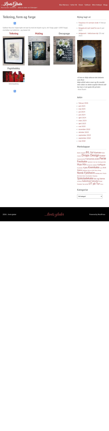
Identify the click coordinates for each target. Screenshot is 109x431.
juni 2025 (82, 106)
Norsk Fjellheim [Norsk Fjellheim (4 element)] (86, 173)
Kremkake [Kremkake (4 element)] (93, 167)
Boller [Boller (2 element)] (103, 153)
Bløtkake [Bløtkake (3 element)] (97, 152)
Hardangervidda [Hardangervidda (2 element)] (102, 162)
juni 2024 (82, 115)
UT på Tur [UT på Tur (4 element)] (94, 183)
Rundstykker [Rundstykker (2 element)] (89, 176)
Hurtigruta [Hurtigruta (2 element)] (89, 165)
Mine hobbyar (97, 5)
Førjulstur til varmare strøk (88, 23)
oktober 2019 (84, 132)
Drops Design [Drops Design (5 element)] (90, 155)
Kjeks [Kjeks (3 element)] (85, 167)
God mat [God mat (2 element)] (95, 162)
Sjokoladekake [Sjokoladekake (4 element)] (85, 178)
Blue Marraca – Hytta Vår (68, 5)
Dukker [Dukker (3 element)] (102, 155)
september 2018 (85, 138)
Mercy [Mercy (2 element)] (96, 170)
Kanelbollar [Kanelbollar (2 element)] (80, 168)
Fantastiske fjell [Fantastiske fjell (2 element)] (81, 159)
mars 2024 (82, 120)
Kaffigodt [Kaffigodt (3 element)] (101, 164)
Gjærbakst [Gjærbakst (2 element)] (90, 162)
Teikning (13, 33)
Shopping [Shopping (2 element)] (94, 176)
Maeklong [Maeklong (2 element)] (84, 170)
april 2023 (82, 123)
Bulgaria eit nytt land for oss (89, 28)
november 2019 (84, 129)
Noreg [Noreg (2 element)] (99, 170)
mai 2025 (82, 109)
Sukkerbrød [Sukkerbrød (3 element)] (86, 181)
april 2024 (82, 118)
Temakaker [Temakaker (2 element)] (79, 184)
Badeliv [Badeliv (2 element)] (79, 153)
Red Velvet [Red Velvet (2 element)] (79, 176)
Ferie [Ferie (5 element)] (103, 158)
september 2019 (85, 135)
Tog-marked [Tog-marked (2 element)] (85, 184)
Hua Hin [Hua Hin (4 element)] (81, 164)
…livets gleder (11, 4)
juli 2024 (82, 112)
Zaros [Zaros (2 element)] (101, 184)
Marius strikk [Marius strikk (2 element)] (91, 170)
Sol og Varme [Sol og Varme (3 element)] (99, 178)
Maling (39, 33)
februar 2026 (83, 103)
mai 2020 (82, 126)
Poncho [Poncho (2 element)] (104, 173)
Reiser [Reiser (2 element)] (84, 176)
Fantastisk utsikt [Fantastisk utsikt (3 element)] (92, 159)
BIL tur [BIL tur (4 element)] (90, 152)
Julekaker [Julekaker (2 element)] (95, 165)
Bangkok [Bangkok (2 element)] (83, 153)
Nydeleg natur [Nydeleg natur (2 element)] (98, 173)
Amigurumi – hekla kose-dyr (88, 33)
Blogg (105, 5)
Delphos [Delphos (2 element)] (79, 156)
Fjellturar (88, 5)
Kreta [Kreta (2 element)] (101, 168)
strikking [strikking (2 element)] (79, 181)
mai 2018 (82, 141)
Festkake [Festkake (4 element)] (82, 161)
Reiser (81, 5)
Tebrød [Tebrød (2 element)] (100, 181)
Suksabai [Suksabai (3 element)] (95, 181)
